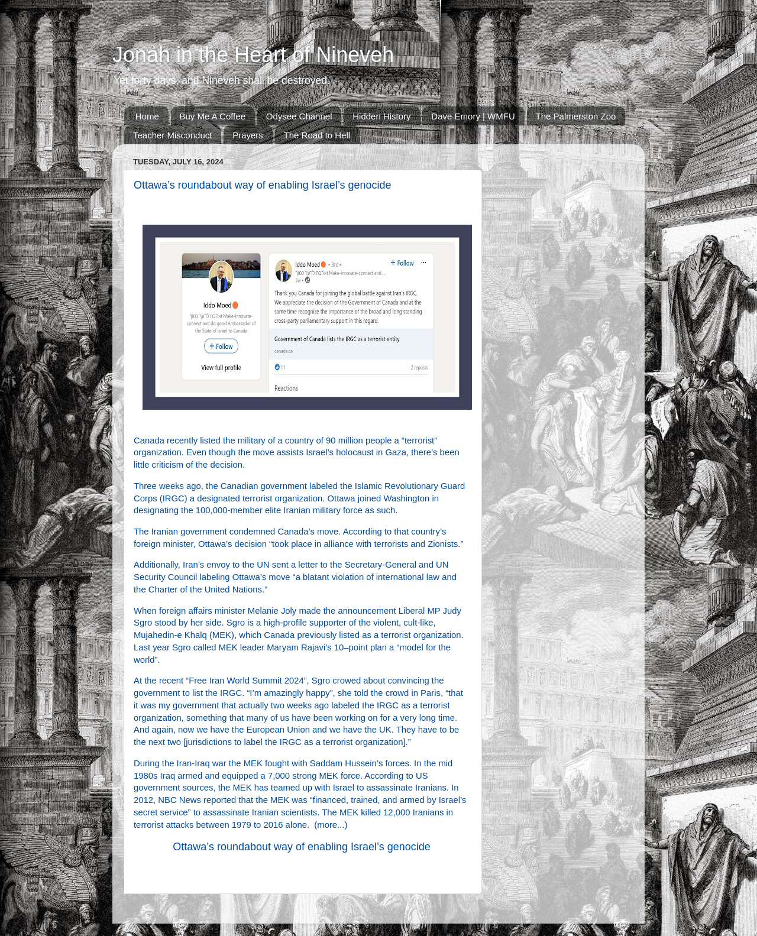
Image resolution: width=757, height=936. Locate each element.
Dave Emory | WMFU (473, 116)
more (327, 825)
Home (147, 116)
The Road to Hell (317, 135)
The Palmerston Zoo (576, 116)
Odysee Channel (299, 116)
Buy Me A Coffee (212, 116)
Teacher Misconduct (172, 135)
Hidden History (381, 116)
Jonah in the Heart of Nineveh (253, 55)
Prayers (247, 135)
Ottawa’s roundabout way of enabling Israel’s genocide (302, 847)
